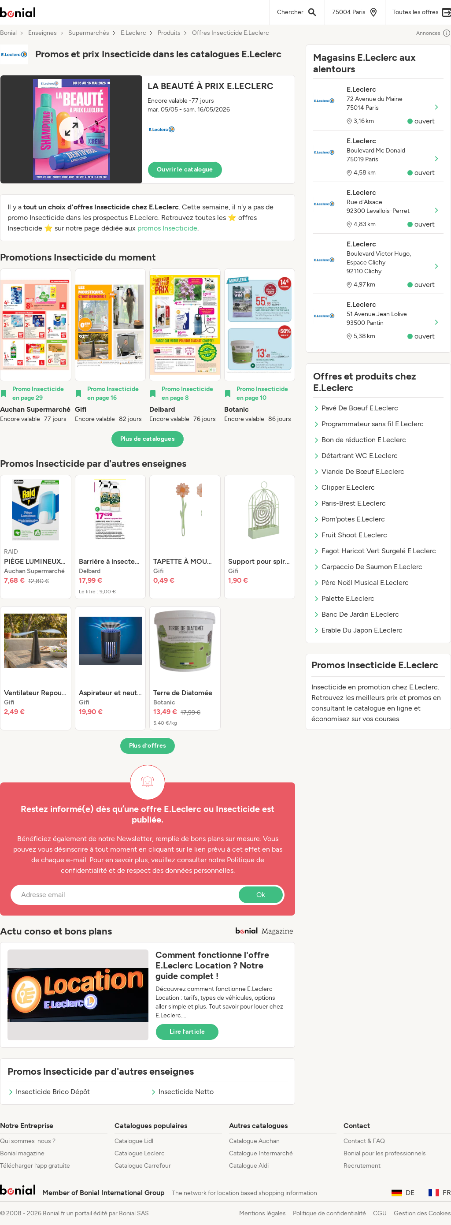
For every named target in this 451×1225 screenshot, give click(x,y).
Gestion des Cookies (422, 1213)
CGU (380, 1213)
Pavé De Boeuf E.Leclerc (355, 408)
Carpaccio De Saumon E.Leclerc (367, 566)
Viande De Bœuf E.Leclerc (358, 471)
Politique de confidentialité (329, 1213)
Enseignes (42, 33)
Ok (260, 894)
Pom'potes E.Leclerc (349, 519)
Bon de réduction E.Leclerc (359, 440)
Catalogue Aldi (249, 1165)
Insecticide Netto (182, 1091)
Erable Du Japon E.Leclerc (358, 630)
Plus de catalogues (147, 439)
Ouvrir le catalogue (185, 169)
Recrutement (362, 1165)
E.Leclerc (133, 33)
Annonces (433, 33)
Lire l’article (187, 1031)
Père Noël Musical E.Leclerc (361, 582)
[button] (147, 129)
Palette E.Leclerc (343, 598)
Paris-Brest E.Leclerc (349, 503)
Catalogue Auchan (254, 1141)
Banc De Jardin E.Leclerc (356, 614)
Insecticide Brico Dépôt (48, 1091)
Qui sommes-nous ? (27, 1141)
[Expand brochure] (71, 129)
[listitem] (35, 346)
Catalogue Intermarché (261, 1153)
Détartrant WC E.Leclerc (355, 455)
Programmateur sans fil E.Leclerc (368, 424)
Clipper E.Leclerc (344, 487)
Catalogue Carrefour (143, 1165)
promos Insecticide (167, 228)
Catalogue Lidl (134, 1141)
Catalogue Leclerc (140, 1153)
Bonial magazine (22, 1153)
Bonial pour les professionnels (385, 1153)
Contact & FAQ (364, 1141)
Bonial (8, 33)
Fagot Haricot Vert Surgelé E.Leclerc (374, 551)
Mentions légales (262, 1213)
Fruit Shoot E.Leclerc (350, 535)
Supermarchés (88, 33)
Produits (169, 33)
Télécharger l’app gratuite (35, 1165)
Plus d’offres (147, 745)
